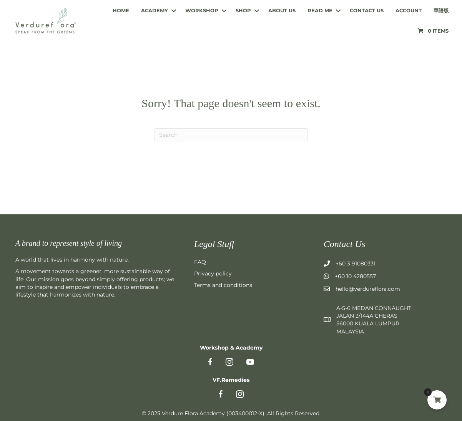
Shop (243, 10)
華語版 (441, 10)
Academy (154, 10)
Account (409, 10)
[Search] (231, 134)
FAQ (200, 262)
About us (282, 10)
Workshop (201, 10)
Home (121, 10)
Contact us (367, 10)
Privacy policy (213, 273)
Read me (319, 10)
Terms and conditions (223, 285)
